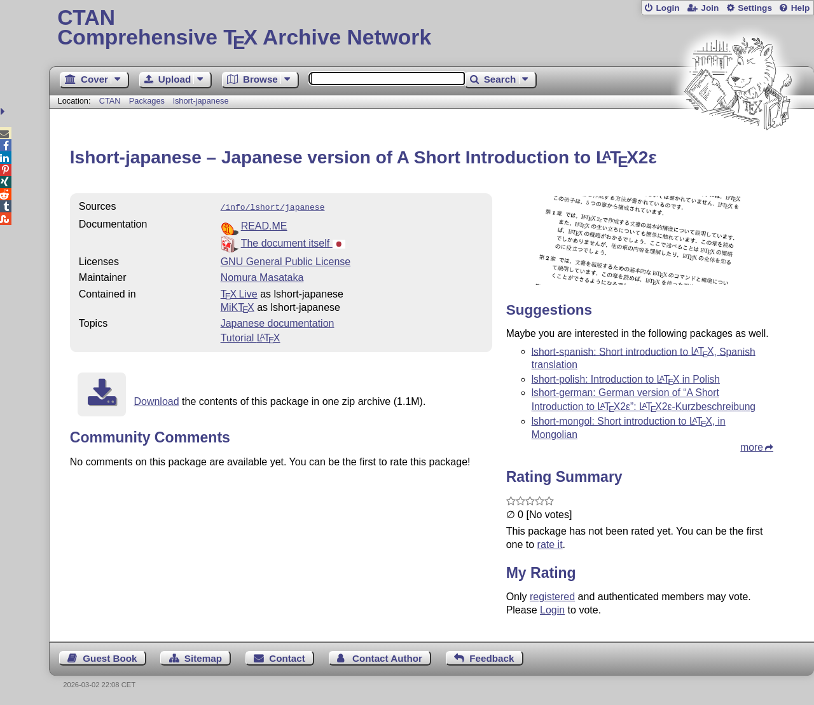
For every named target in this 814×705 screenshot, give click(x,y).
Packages (148, 101)
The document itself (293, 241)
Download (156, 400)
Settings (755, 8)
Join (710, 8)
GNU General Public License (286, 260)
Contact (287, 658)
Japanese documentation (278, 322)
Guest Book (110, 658)
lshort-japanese (201, 101)
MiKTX (237, 306)
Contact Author (387, 658)
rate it (550, 544)
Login (667, 8)
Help (800, 8)
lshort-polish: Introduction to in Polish (626, 379)
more (751, 447)
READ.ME (264, 224)
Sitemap (203, 658)
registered (552, 596)
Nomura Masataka (262, 276)
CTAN (110, 101)
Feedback (491, 658)
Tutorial (250, 336)
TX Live (239, 292)
